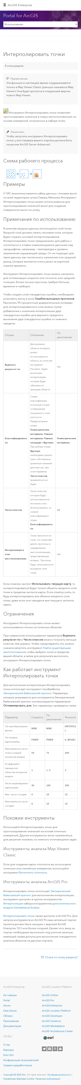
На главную (10, 995)
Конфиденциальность (59, 1074)
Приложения (11, 1021)
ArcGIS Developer (52, 1015)
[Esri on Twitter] (44, 1049)
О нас (6, 1044)
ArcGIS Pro (48, 1000)
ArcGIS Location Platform (56, 1010)
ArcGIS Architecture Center (57, 1031)
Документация (12, 1026)
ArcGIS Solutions (51, 1021)
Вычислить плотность (33, 873)
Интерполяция (13, 904)
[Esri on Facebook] (49, 1049)
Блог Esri (8, 1055)
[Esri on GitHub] (55, 1049)
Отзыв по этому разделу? (61, 958)
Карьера (8, 1049)
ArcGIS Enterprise (20, 5)
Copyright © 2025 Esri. (14, 1074)
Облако (8, 1015)
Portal (6, 1000)
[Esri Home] (48, 1038)
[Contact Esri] (60, 1049)
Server (7, 1005)
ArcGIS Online (50, 995)
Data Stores (10, 1010)
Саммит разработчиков (17, 1065)
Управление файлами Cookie (18, 1079)
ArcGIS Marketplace (53, 1026)
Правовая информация (48, 1079)
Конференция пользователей (21, 1060)
